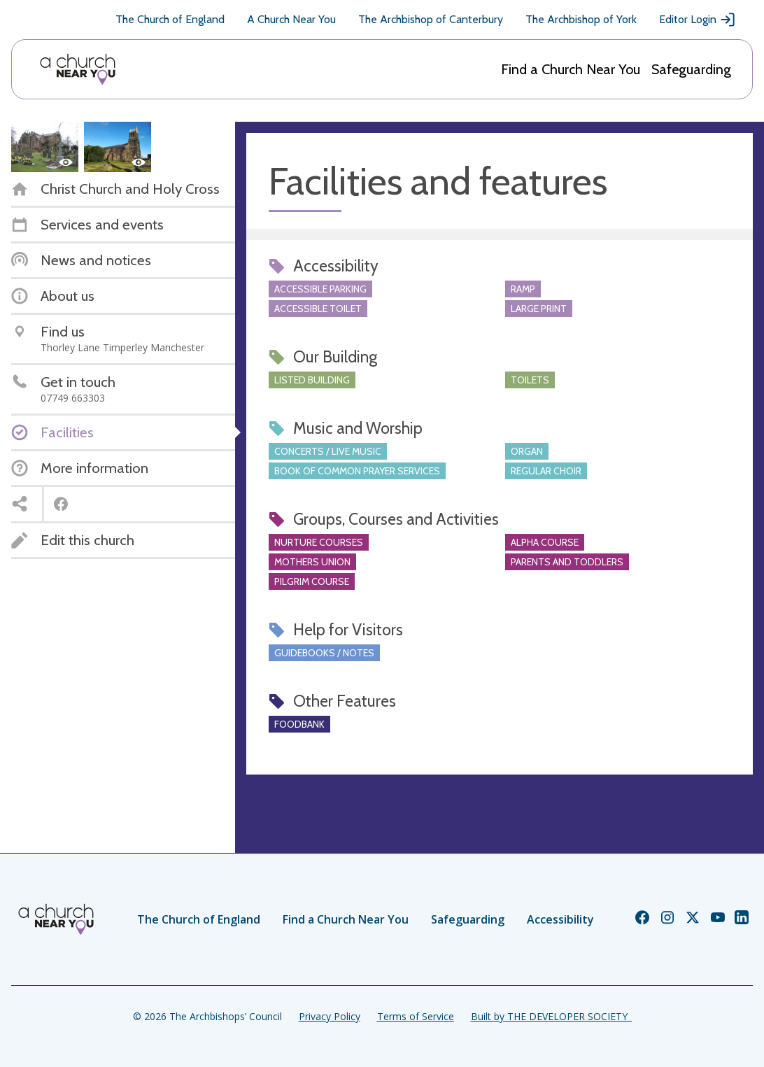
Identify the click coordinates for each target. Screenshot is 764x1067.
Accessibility (560, 919)
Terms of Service (415, 1016)
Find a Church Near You (570, 69)
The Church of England (170, 19)
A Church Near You (291, 19)
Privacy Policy (329, 1016)
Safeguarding (691, 69)
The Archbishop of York (581, 19)
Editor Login (697, 19)
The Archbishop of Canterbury (430, 19)
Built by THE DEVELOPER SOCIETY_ (551, 1016)
